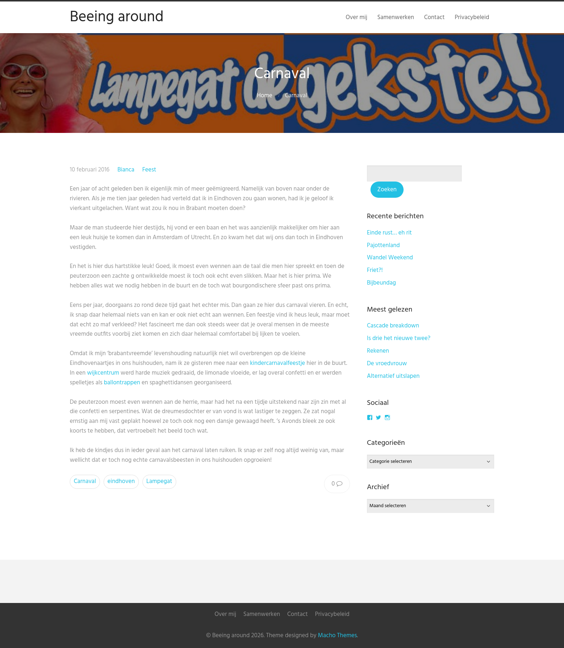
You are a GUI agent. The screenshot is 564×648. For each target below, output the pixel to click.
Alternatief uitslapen (393, 376)
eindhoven (121, 481)
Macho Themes (337, 635)
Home (264, 95)
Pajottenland (383, 245)
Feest (149, 170)
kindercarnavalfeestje (277, 363)
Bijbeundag (381, 283)
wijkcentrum (103, 373)
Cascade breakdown (393, 326)
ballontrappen (122, 383)
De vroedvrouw (387, 363)
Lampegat (159, 481)
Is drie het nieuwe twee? (399, 338)
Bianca (125, 170)
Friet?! (375, 270)
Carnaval (85, 481)
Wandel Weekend (390, 258)
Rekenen (378, 351)
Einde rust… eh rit (389, 233)
